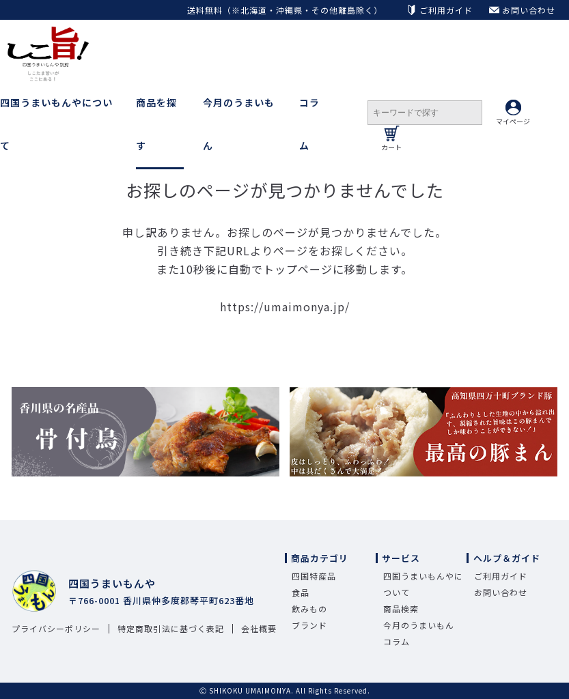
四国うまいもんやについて (56, 124)
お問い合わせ (500, 592)
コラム (309, 124)
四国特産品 (314, 576)
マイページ (513, 113)
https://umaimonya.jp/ (285, 306)
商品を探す (156, 124)
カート (391, 139)
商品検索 (401, 608)
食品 (300, 592)
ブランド (309, 625)
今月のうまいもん (239, 124)
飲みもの (309, 608)
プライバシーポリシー (56, 628)
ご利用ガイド (500, 576)
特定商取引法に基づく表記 (170, 628)
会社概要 (259, 628)
